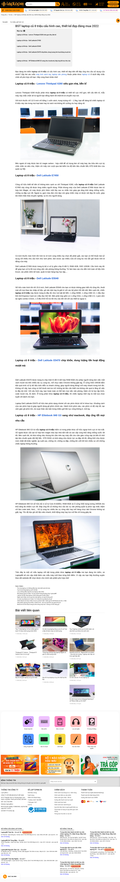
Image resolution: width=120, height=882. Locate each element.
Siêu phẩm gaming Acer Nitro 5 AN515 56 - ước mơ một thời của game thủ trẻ (39, 602)
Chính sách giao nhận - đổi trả (62, 797)
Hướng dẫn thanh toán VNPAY (89, 797)
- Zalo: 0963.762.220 (76, 841)
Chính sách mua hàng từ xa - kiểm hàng (65, 792)
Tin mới (5, 22)
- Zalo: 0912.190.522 (104, 841)
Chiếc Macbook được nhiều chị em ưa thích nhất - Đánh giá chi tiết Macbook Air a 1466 (41, 601)
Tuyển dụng (113, 5)
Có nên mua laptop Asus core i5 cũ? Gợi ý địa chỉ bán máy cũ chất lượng (54, 630)
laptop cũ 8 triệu (39, 72)
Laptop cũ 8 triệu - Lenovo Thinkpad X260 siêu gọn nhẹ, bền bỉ (37, 35)
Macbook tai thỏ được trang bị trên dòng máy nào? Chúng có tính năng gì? (38, 604)
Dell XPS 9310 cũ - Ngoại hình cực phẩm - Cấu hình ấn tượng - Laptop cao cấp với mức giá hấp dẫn (82, 654)
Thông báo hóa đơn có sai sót (63, 813)
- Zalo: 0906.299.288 (42, 834)
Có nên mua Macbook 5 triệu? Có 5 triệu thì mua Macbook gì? (34, 599)
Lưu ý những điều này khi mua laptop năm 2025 (30, 591)
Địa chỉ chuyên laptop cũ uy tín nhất (26, 677)
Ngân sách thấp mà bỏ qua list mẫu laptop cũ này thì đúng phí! (35, 597)
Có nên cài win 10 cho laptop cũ (79, 677)
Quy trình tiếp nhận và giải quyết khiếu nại (66, 807)
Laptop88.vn (4, 792)
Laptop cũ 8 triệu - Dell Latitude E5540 (29, 46)
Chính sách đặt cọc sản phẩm (62, 795)
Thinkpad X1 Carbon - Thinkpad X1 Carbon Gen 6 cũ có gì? (26, 653)
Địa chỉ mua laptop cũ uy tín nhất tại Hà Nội (54, 678)
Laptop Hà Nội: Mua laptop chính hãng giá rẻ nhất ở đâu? (33, 595)
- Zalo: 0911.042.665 (45, 842)
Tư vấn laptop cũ (17, 22)
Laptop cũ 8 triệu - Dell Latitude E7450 (29, 40)
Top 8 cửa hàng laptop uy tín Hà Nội (27, 590)
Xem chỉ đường (5, 836)
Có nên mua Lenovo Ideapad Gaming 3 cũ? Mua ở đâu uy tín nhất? (82, 700)
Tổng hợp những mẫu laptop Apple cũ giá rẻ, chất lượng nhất (54, 653)
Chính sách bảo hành (60, 802)
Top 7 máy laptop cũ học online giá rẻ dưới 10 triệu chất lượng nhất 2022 (26, 630)
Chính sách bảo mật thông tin (62, 804)
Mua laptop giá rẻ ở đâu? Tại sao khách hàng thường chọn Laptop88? (37, 593)
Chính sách (113, 2)
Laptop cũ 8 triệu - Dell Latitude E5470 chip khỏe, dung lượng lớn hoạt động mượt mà (44, 52)
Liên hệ (30, 804)
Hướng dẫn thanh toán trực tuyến (63, 800)
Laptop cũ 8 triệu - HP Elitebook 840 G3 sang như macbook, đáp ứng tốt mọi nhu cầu (44, 61)
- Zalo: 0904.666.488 (51, 851)
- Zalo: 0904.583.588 (48, 860)
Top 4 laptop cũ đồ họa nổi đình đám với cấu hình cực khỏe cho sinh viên (82, 630)
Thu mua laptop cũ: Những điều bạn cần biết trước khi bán (33, 588)
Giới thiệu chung (32, 792)
